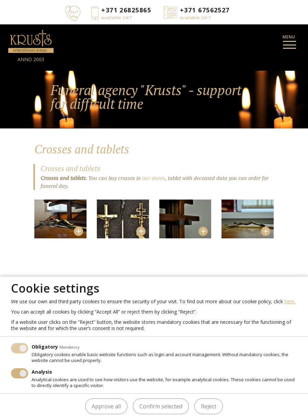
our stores (153, 178)
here (289, 301)
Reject (208, 406)
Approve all (106, 406)
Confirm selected (160, 406)
